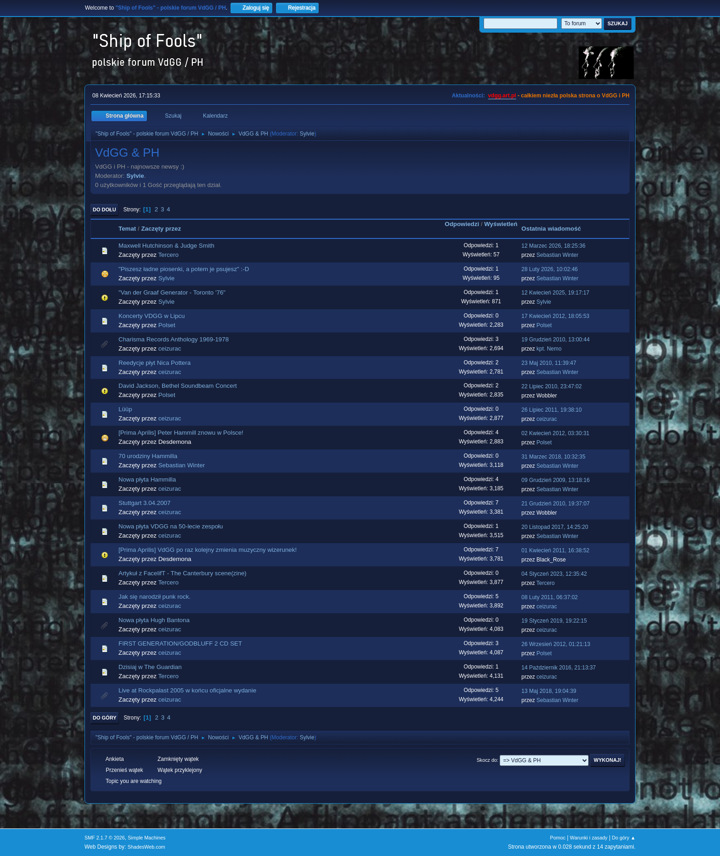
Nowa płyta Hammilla (147, 479)
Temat (127, 228)
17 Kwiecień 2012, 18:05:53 (556, 316)
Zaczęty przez (161, 228)
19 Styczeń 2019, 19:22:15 (554, 621)
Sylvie (307, 133)
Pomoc (558, 837)
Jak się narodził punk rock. (154, 596)
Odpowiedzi (462, 224)
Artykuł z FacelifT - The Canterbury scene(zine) (182, 573)
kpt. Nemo (549, 349)
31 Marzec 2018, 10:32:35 (553, 457)
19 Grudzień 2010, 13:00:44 (556, 339)
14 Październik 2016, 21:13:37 (559, 667)
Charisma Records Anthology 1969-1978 (173, 339)
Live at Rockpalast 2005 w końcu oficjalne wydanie (187, 690)
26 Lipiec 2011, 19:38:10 (552, 410)
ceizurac (169, 348)
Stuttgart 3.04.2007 (144, 502)
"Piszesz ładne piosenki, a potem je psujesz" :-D (183, 269)
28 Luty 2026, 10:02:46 (550, 269)
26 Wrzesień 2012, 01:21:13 (556, 644)
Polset (166, 325)
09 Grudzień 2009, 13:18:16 (556, 480)
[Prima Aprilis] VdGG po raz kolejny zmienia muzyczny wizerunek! (207, 549)
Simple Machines (146, 837)
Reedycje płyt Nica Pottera (154, 362)
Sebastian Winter (557, 255)
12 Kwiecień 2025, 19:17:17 (556, 292)
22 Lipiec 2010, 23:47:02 (552, 386)
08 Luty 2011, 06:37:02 (550, 597)
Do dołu (104, 209)
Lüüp (125, 409)
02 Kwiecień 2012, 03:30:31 (556, 433)
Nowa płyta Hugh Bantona (154, 620)
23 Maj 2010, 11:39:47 (549, 363)
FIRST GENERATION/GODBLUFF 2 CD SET (180, 643)
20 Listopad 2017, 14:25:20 (555, 527)
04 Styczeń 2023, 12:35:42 (554, 574)
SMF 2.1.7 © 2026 (104, 837)
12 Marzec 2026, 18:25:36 (553, 246)
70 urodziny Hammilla (147, 456)
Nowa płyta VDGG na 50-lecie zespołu (170, 526)
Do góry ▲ (624, 837)
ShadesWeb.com (146, 847)
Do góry (105, 717)
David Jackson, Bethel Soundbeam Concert (177, 385)
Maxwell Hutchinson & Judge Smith (166, 245)
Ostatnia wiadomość (551, 228)
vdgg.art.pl (502, 95)
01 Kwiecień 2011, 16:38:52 (556, 550)
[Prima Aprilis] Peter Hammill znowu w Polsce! (180, 432)
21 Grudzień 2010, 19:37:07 (556, 503)
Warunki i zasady (589, 837)
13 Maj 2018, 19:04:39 (549, 691)
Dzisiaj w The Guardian (150, 666)
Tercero (168, 254)
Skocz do (487, 760)
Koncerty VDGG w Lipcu (151, 315)
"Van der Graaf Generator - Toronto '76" (171, 292)
